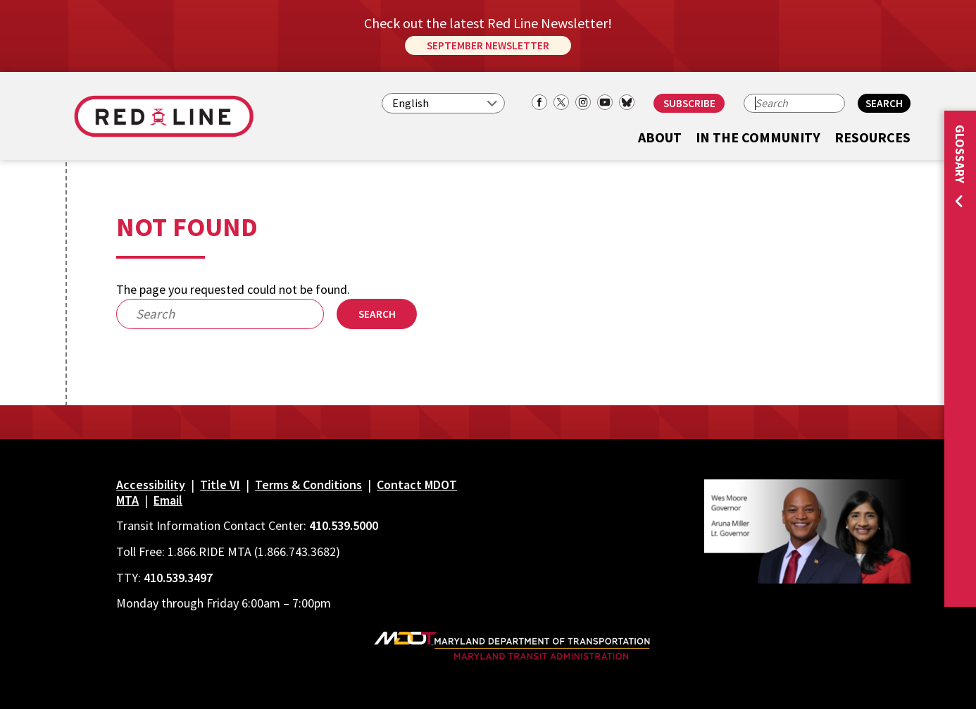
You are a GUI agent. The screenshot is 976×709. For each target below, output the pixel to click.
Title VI (220, 484)
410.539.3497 (178, 577)
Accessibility (150, 484)
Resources (872, 138)
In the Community (758, 138)
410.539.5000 (343, 525)
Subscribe (689, 103)
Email (168, 500)
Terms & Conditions (308, 484)
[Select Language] (443, 103)
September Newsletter (488, 45)
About (660, 138)
